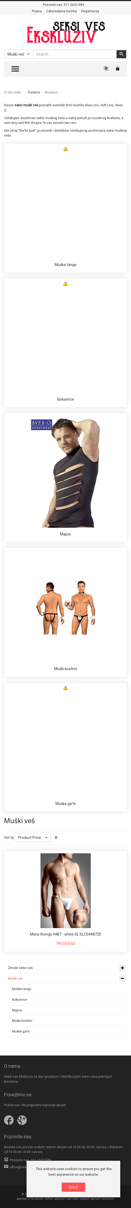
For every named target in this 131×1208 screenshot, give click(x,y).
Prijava (37, 11)
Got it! (73, 1187)
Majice (65, 534)
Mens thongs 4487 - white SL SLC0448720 (65, 934)
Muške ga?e (65, 804)
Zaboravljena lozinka (61, 11)
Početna (34, 92)
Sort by (9, 837)
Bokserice (65, 399)
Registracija (90, 11)
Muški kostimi (65, 669)
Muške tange (66, 265)
